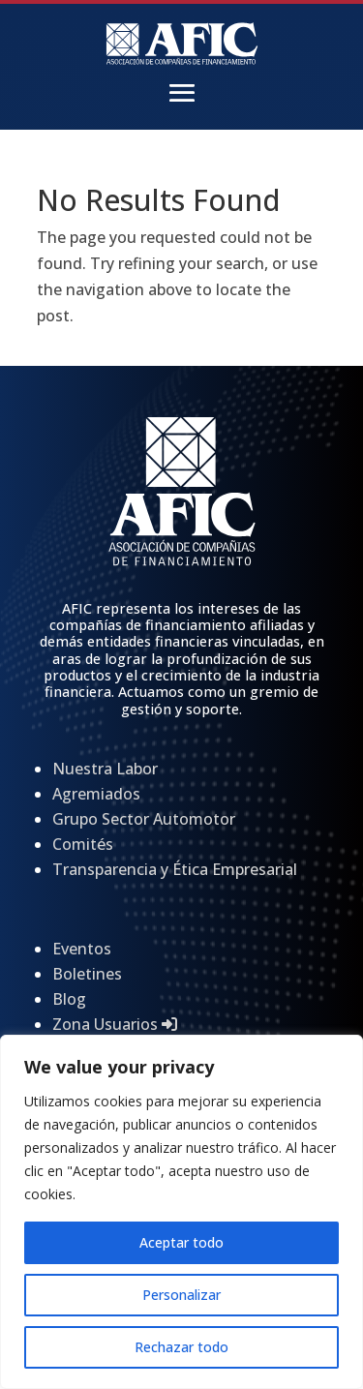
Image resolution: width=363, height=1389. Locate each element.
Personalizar (181, 1294)
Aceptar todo (181, 1242)
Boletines (87, 973)
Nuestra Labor (105, 768)
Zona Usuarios (114, 1024)
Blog (69, 999)
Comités (82, 844)
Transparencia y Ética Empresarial (174, 869)
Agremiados (96, 793)
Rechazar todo (181, 1347)
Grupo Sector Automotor (143, 819)
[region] (181, 1212)
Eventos (81, 948)
